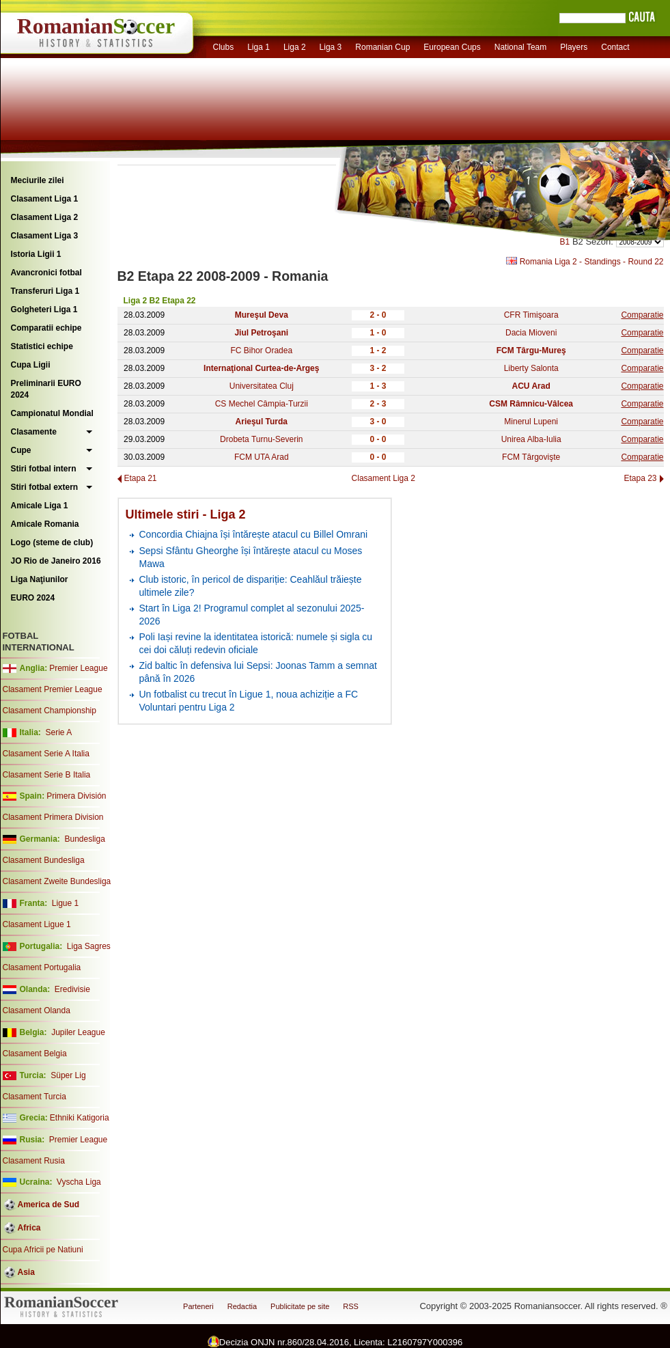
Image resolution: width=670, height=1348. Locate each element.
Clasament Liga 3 (45, 235)
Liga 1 (258, 47)
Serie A (58, 732)
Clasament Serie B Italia (47, 775)
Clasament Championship (49, 710)
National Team (520, 47)
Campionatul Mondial (52, 413)
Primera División (76, 796)
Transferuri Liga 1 (45, 291)
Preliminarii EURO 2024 (46, 389)
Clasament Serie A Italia (46, 753)
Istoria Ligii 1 (36, 254)
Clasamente (34, 432)
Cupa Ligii (31, 365)
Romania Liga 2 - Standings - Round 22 (584, 261)
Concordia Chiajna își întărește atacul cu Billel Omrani (253, 534)
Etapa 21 (140, 478)
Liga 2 (294, 47)
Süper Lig (68, 1075)
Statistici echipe (42, 346)
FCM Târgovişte (531, 457)
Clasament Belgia (35, 1053)
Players (573, 47)
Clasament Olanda (36, 1010)
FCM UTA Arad (261, 457)
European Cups (451, 47)
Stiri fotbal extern (45, 487)
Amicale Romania (45, 524)
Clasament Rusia (34, 1161)
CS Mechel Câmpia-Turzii (261, 404)
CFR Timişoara (531, 315)
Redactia (242, 1306)
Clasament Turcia (34, 1096)
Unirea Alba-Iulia (531, 439)
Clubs (223, 47)
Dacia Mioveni (531, 333)
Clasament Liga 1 (45, 199)
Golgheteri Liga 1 (44, 309)
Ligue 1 (65, 903)
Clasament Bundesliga (44, 860)
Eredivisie (72, 989)
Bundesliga (84, 839)
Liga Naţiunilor (39, 579)
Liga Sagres (89, 946)
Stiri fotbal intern (43, 468)
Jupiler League (78, 1032)
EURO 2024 (33, 598)
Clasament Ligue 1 (37, 924)
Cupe (21, 450)
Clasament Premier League (52, 689)
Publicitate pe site (299, 1306)
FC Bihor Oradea (261, 350)
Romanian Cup (382, 47)
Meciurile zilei (37, 180)
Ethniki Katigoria (79, 1118)
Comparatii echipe (46, 328)
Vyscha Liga (78, 1182)
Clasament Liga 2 (45, 217)
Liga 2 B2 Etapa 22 (160, 300)
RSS (351, 1306)
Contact (615, 47)
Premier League (78, 668)
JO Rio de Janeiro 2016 (56, 561)
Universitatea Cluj (261, 386)
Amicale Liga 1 (39, 505)
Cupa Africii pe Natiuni (43, 1249)
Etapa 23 (640, 478)
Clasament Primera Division (53, 817)
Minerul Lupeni (531, 421)
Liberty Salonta (531, 368)
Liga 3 (331, 47)
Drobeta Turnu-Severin (261, 439)
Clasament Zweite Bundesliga (57, 881)
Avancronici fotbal (46, 272)
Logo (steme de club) (52, 542)
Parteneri (198, 1306)
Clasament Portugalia (42, 967)
